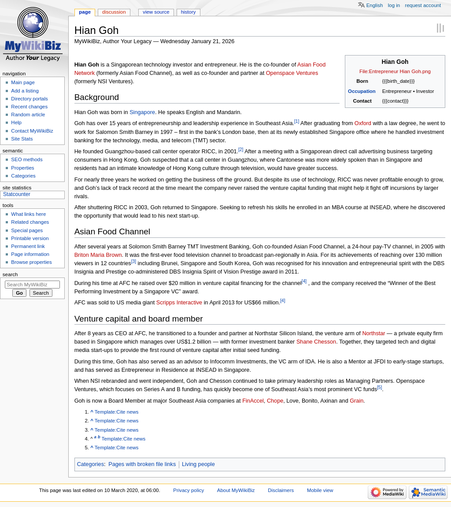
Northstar (373, 333)
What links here (28, 214)
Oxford (363, 124)
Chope (275, 401)
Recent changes (29, 106)
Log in (394, 5)
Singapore (142, 112)
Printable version (29, 238)
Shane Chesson (316, 342)
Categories (90, 464)
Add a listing (24, 90)
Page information (30, 254)
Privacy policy (188, 490)
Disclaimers (281, 490)
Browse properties (31, 262)
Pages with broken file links (142, 464)
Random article (28, 114)
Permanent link (27, 246)
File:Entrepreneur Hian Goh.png (395, 71)
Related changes (30, 222)
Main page (23, 82)
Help (16, 122)
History (188, 12)
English (374, 5)
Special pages (27, 230)
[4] (304, 281)
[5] (379, 387)
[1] (296, 121)
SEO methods (26, 159)
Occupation (362, 91)
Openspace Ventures (292, 73)
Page (85, 12)
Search (10, 274)
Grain (356, 401)
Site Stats (22, 138)
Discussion (114, 12)
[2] (240, 149)
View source (156, 12)
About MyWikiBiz (236, 490)
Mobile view (320, 490)
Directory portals (29, 98)
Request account (423, 5)
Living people (198, 464)
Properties (22, 167)
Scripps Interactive (179, 303)
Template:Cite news (117, 411)
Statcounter (16, 194)
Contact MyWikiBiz (32, 130)
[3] (133, 261)
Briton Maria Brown (98, 255)
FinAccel (253, 401)
